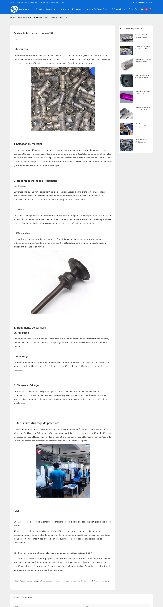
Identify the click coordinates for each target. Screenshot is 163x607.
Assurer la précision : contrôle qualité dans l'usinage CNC (142, 125)
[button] (129, 9)
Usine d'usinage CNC (85, 59)
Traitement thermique (30, 180)
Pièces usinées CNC (58, 56)
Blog (31, 17)
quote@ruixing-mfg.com (142, 2)
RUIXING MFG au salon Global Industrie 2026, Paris (142, 48)
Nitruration (23, 333)
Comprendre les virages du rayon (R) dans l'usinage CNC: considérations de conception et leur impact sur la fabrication (143, 93)
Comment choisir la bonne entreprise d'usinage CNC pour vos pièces (142, 36)
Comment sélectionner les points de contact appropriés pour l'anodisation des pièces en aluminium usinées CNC (142, 77)
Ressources (22, 17)
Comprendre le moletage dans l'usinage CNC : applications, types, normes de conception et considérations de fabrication (143, 61)
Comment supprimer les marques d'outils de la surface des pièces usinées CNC (143, 109)
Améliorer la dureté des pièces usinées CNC (52, 17)
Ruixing (13, 17)
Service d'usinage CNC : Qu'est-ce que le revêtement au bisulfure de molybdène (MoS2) (142, 141)
